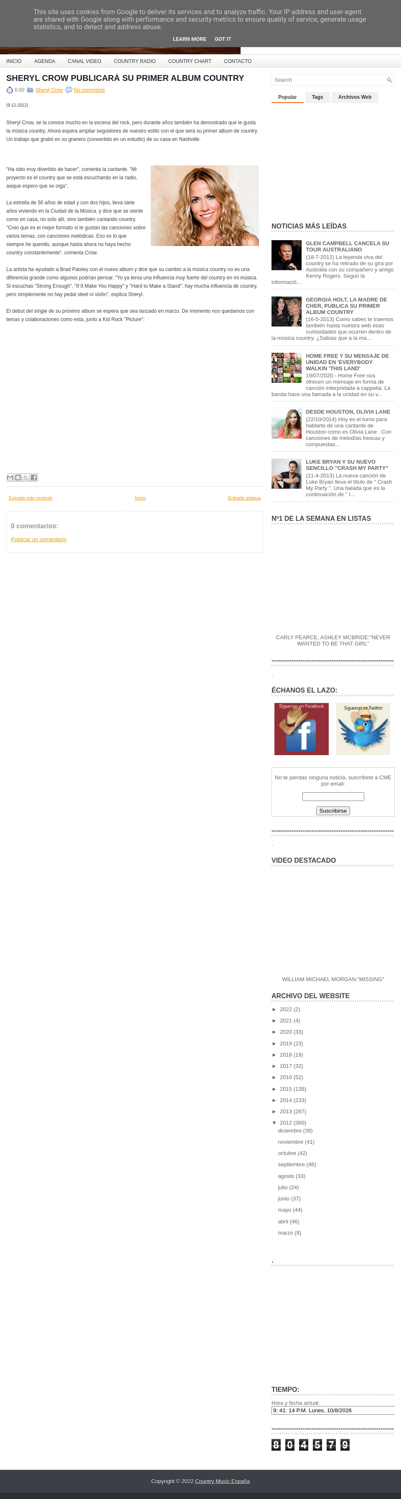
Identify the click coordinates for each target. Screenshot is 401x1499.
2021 (287, 1020)
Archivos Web (355, 97)
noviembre (291, 1142)
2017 (287, 1066)
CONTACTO (237, 61)
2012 (287, 1123)
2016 (287, 1077)
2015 (287, 1089)
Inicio (140, 497)
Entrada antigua (244, 497)
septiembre (292, 1164)
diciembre (290, 1130)
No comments (89, 90)
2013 (287, 1111)
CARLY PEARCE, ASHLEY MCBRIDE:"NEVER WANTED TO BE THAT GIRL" (333, 640)
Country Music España (222, 1481)
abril (284, 1221)
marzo (286, 1233)
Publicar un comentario (38, 539)
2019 (287, 1043)
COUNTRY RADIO (135, 61)
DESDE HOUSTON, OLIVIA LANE (348, 412)
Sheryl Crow (49, 90)
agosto (287, 1176)
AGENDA (45, 61)
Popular (287, 97)
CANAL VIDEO (84, 61)
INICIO (14, 61)
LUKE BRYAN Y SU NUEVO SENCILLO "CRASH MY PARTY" (347, 465)
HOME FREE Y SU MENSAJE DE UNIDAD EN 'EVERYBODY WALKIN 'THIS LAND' (347, 362)
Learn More (189, 39)
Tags (317, 97)
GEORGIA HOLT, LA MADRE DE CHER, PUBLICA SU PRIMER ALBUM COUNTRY (346, 305)
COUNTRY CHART (189, 61)
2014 (287, 1100)
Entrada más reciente (31, 497)
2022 (287, 1009)
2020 (287, 1032)
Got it (223, 39)
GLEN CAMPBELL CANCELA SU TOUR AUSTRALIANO (347, 246)
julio (283, 1187)
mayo (285, 1210)
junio (284, 1198)
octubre (288, 1153)
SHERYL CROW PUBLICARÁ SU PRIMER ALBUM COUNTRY (125, 78)
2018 (287, 1055)
